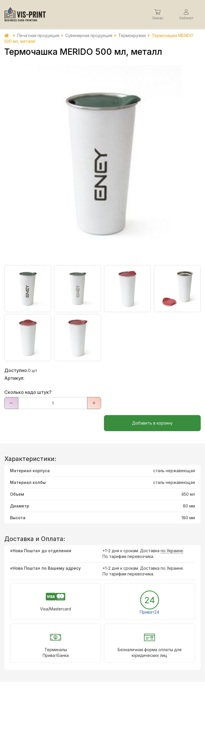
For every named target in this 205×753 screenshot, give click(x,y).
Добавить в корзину (152, 423)
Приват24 (149, 612)
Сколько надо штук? (28, 392)
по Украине (172, 550)
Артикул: (14, 378)
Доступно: (16, 370)
